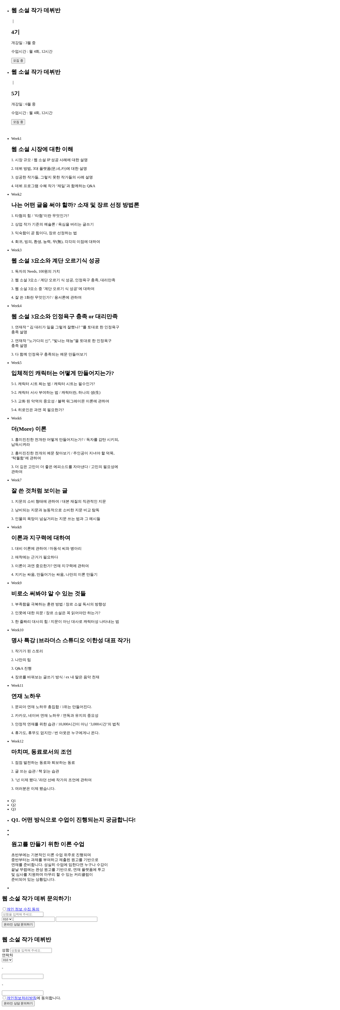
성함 (5, 950)
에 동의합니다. (32, 998)
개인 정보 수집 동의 (23, 909)
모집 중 (18, 60)
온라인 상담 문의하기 (18, 924)
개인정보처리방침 (22, 998)
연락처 (7, 955)
